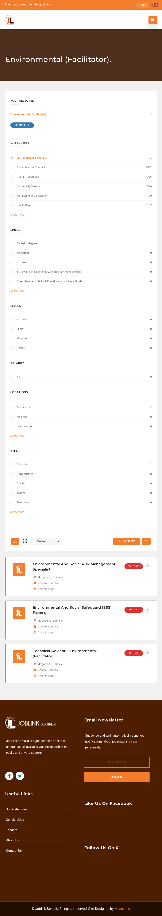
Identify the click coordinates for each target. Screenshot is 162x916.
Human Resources (28, 176)
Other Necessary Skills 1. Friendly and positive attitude (49, 281)
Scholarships (15, 820)
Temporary (23, 502)
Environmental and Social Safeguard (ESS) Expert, (72, 610)
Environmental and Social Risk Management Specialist (74, 567)
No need (22, 262)
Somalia (22, 407)
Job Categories (16, 809)
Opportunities (25, 473)
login (143, 5)
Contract (22, 464)
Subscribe (117, 777)
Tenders (11, 830)
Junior (20, 328)
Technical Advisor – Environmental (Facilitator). (65, 653)
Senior (20, 347)
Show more (17, 214)
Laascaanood (25, 426)
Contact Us (14, 851)
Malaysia (22, 416)
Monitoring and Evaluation (32, 195)
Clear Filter (22, 125)
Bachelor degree (27, 243)
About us (12, 840)
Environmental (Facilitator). (28, 114)
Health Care (24, 205)
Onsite (20, 483)
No (18, 376)
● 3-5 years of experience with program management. (49, 271)
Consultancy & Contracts (32, 167)
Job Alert (127, 541)
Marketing (23, 252)
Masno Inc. (123, 909)
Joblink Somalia (47, 909)
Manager (22, 338)
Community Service (28, 186)
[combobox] (47, 541)
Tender (21, 492)
